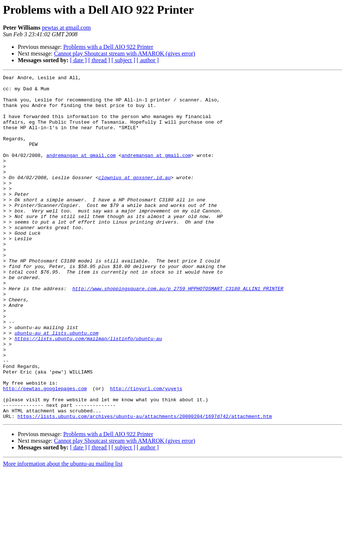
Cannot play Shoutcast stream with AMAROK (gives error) (124, 53)
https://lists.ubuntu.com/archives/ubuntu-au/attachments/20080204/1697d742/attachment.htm (144, 485)
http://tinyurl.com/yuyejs (146, 451)
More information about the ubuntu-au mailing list (63, 532)
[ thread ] (99, 60)
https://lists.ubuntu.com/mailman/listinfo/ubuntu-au (88, 391)
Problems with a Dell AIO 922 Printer (108, 47)
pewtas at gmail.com (66, 27)
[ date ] (78, 60)
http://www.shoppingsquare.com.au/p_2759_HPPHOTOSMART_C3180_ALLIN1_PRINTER (177, 331)
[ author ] (148, 60)
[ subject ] (123, 60)
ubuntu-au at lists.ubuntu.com (56, 385)
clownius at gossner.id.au (134, 198)
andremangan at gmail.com (81, 171)
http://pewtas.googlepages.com (45, 451)
